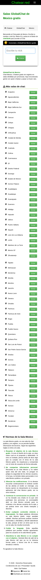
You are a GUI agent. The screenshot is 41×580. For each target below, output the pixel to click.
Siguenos (15, 571)
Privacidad (25, 566)
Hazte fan (25, 571)
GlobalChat (21, 28)
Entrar (33, 92)
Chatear (9, 28)
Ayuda (33, 566)
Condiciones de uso (13, 566)
